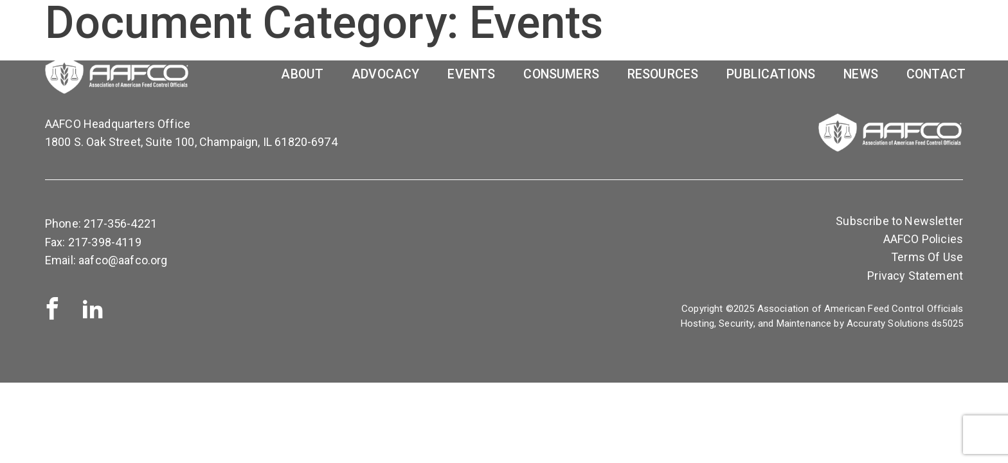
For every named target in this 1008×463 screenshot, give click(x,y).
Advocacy (385, 74)
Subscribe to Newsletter (899, 221)
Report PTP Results (788, 31)
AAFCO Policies (923, 239)
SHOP (684, 31)
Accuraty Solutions (888, 323)
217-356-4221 (120, 223)
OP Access (909, 31)
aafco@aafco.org (122, 260)
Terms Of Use (927, 257)
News (860, 74)
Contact (936, 74)
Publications (770, 74)
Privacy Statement (915, 275)
